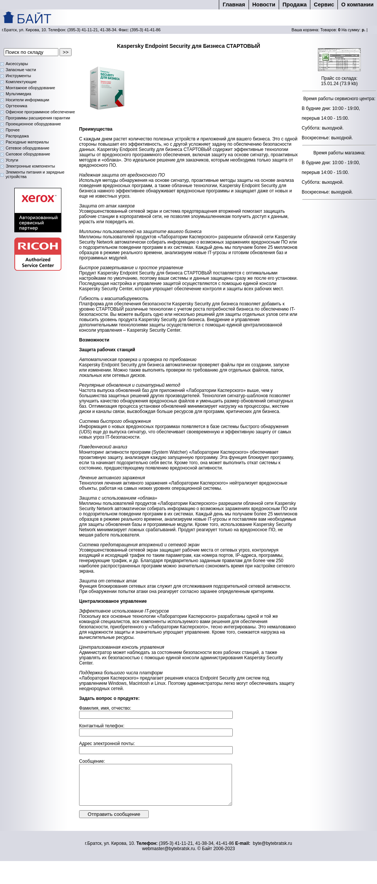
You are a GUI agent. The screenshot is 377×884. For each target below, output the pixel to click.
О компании (357, 5)
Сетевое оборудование (27, 148)
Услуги (12, 160)
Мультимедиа (18, 93)
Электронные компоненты (30, 166)
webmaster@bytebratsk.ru (168, 856)
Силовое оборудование (28, 154)
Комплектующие (21, 81)
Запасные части (21, 69)
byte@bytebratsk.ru (272, 851)
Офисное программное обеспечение (40, 112)
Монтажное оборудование (30, 87)
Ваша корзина (305, 29)
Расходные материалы (27, 142)
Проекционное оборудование (33, 124)
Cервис (324, 5)
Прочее (13, 130)
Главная (234, 5)
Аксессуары (17, 63)
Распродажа (17, 136)
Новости (263, 5)
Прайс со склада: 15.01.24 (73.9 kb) (339, 81)
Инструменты (18, 75)
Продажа (294, 5)
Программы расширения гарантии (38, 118)
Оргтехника (16, 106)
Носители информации (27, 100)
